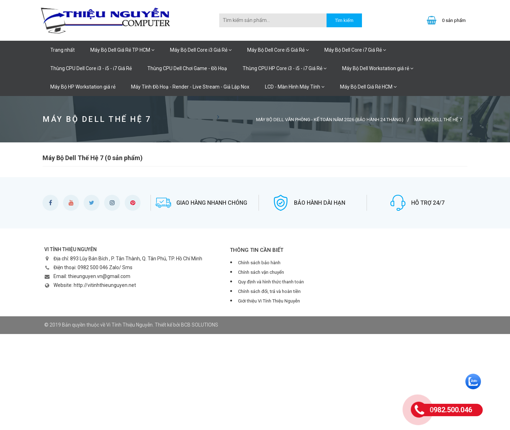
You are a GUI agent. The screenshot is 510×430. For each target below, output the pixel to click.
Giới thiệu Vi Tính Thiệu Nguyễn (269, 301)
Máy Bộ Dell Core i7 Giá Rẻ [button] (355, 50)
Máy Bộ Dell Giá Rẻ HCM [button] (368, 87)
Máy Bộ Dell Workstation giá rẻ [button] (377, 68)
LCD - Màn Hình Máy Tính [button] (294, 87)
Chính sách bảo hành (259, 262)
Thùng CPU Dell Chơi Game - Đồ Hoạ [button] (187, 68)
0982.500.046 (451, 410)
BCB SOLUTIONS (199, 325)
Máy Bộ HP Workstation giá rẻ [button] (82, 87)
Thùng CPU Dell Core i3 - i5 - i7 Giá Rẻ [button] (91, 68)
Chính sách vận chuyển (261, 272)
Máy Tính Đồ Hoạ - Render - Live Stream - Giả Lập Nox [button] (190, 87)
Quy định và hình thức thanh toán (271, 281)
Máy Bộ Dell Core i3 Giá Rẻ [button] (201, 50)
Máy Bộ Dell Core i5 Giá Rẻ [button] (278, 50)
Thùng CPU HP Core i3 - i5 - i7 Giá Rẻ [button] (285, 68)
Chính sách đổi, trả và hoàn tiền (269, 291)
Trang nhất (62, 50)
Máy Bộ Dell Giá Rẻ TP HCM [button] (122, 50)
